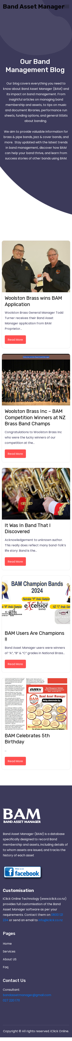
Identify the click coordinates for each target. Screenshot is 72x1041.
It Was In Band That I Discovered (28, 528)
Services (9, 951)
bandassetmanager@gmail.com (27, 995)
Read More (15, 340)
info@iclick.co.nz (50, 920)
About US (9, 959)
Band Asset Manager (16, 6)
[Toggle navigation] (66, 6)
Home (7, 943)
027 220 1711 (11, 1000)
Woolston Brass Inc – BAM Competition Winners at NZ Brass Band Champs (35, 417)
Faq (5, 967)
